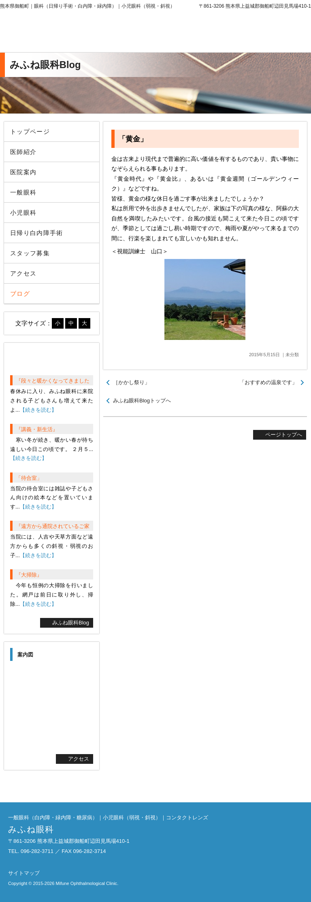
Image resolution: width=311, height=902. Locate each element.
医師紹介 (23, 151)
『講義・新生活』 (37, 429)
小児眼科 (23, 212)
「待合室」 (29, 478)
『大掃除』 (29, 575)
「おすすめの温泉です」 (268, 382)
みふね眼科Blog (70, 623)
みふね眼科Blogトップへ (142, 401)
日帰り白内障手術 (36, 232)
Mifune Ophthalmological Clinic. (86, 883)
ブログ (20, 293)
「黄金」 (132, 139)
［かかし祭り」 (131, 382)
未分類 (292, 354)
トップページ (30, 131)
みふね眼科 (67, 32)
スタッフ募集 (30, 253)
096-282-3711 (244, 32)
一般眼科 (23, 192)
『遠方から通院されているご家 (52, 526)
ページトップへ (283, 435)
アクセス (23, 273)
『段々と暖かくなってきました (52, 381)
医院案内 (23, 172)
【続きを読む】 (38, 410)
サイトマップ (24, 873)
